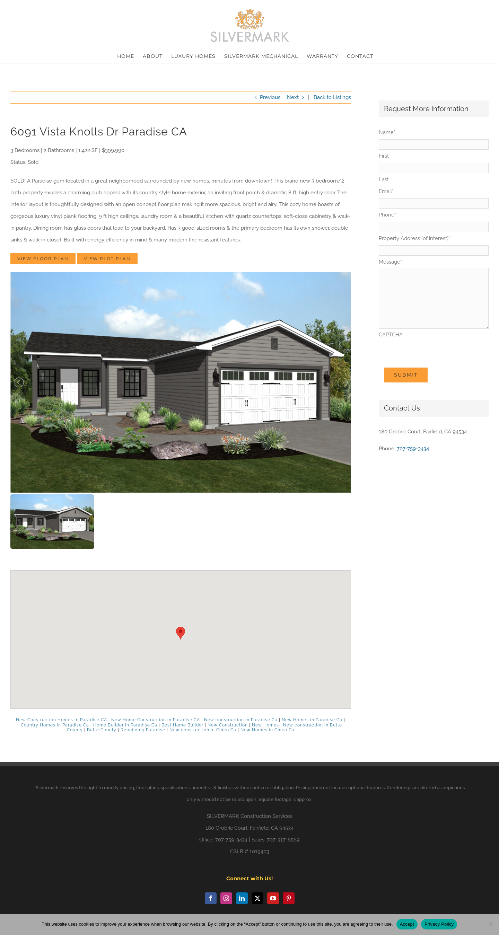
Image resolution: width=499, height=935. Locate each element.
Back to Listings (332, 97)
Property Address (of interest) (414, 238)
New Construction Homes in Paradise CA (61, 719)
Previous (270, 97)
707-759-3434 (413, 449)
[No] (490, 924)
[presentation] (431, 354)
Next (293, 97)
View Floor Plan (43, 258)
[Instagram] (226, 898)
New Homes (265, 725)
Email (386, 191)
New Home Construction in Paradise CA (155, 719)
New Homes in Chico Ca (267, 729)
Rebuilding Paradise (143, 729)
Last (384, 179)
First (384, 156)
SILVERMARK (223, 816)
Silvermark (47, 787)
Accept (407, 924)
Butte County (101, 729)
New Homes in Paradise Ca (312, 719)
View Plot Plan (107, 258)
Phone (387, 215)
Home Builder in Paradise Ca (125, 725)
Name (387, 132)
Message (390, 262)
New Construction (228, 725)
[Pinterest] (289, 898)
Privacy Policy (439, 924)
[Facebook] (211, 898)
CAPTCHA (391, 335)
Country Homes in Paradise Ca (55, 725)
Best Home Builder (182, 725)
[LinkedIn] (242, 898)
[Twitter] (257, 898)
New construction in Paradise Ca (241, 719)
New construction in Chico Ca (202, 729)
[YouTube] (273, 898)
